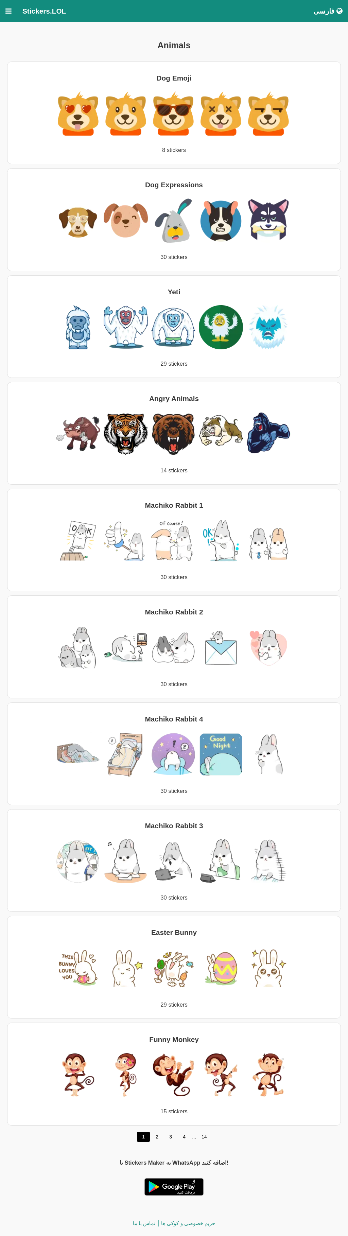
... (194, 1136)
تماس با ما (144, 1223)
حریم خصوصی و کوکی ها (188, 1223)
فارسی (328, 11)
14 (204, 1136)
